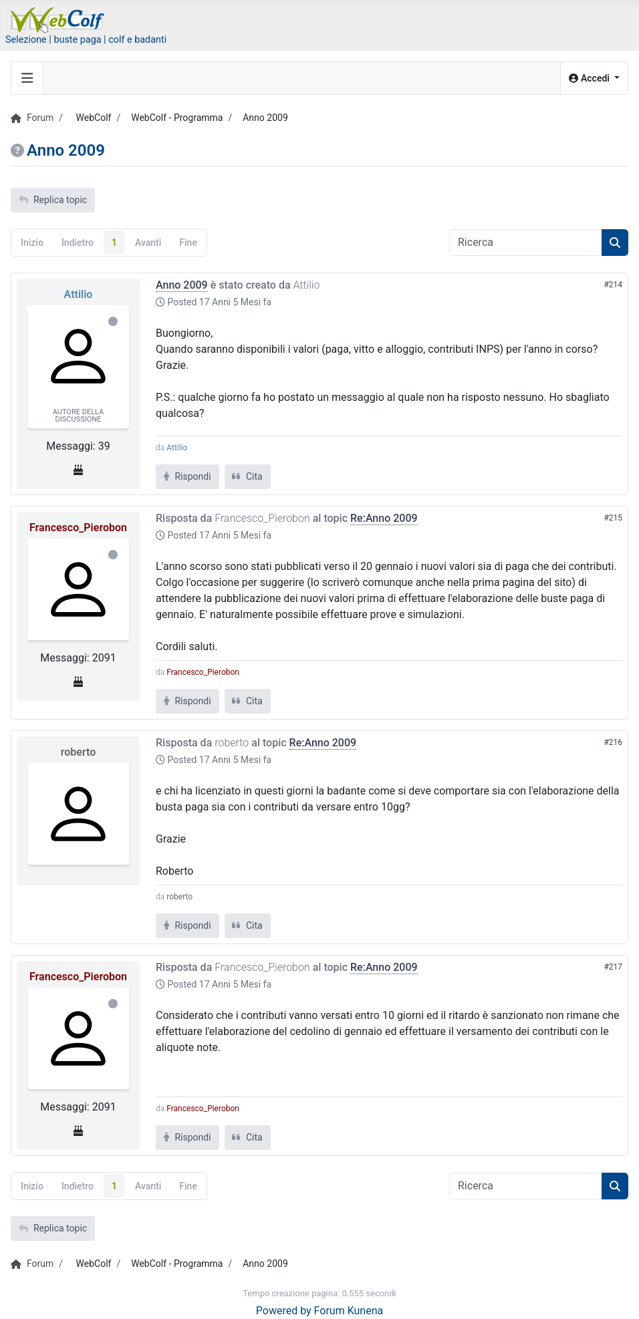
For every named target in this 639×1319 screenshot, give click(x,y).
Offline (113, 321)
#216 (613, 742)
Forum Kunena (349, 1310)
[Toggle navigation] (27, 78)
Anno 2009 (182, 285)
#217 (613, 967)
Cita (248, 476)
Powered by (283, 1310)
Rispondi (187, 476)
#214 (613, 284)
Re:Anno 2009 (384, 518)
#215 (613, 518)
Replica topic (53, 199)
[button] (594, 78)
